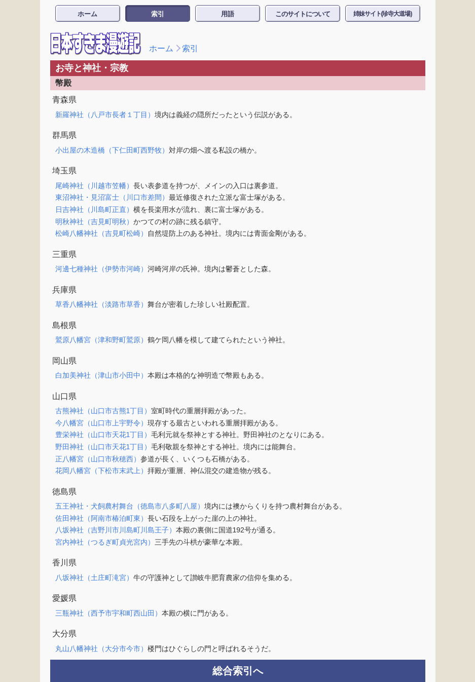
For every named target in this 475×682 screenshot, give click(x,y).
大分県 (64, 633)
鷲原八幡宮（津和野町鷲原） (101, 340)
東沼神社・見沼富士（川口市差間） (112, 197)
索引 (157, 14)
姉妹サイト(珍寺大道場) (382, 13)
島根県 (64, 325)
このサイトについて (302, 14)
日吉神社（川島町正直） (94, 209)
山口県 (64, 396)
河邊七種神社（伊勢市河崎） (101, 269)
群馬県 (64, 135)
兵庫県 (64, 289)
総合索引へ (237, 670)
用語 (227, 14)
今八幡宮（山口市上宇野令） (101, 423)
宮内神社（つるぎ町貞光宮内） (105, 542)
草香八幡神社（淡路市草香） (101, 304)
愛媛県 (64, 598)
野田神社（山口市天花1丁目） (103, 447)
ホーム (87, 14)
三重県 (64, 254)
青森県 (64, 99)
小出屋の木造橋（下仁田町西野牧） (112, 150)
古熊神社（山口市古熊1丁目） (103, 411)
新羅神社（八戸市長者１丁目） (105, 115)
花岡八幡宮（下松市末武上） (101, 470)
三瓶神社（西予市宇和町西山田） (108, 613)
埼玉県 (64, 170)
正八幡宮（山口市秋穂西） (97, 459)
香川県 (64, 562)
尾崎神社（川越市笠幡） (94, 186)
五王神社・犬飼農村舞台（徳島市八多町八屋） (129, 506)
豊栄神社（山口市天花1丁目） (103, 434)
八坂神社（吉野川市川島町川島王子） (115, 530)
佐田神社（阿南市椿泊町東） (101, 518)
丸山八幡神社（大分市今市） (101, 648)
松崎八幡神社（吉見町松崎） (101, 233)
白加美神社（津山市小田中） (101, 375)
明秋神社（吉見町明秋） (94, 222)
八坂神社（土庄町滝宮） (94, 577)
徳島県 (64, 491)
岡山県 (64, 360)
